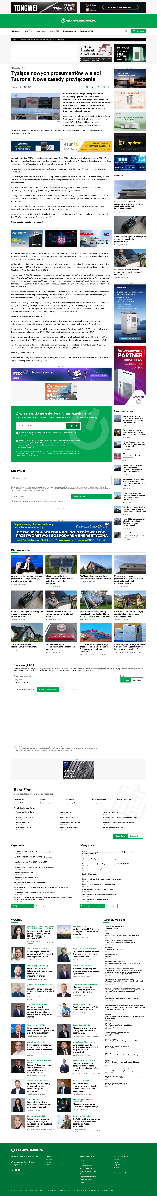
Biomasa (43, 799)
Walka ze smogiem (86, 1179)
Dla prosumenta (69, 31)
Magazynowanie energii (88, 1177)
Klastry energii (45, 803)
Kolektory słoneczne (73, 803)
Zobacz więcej (135, 836)
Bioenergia (83, 1174)
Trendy (24, 68)
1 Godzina (137, 680)
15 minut (126, 680)
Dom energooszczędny (88, 1171)
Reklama (117, 1167)
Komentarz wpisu (80, 496)
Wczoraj (25, 689)
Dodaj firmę (120, 836)
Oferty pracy (41, 31)
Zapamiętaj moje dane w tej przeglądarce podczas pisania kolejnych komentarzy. (40, 501)
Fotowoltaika (19, 803)
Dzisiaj (47, 689)
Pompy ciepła (96, 803)
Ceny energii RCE (86, 31)
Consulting (70, 799)
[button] (126, 31)
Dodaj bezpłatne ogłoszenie (22, 906)
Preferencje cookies (121, 1173)
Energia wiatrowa (124, 799)
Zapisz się (73, 426)
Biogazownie (19, 799)
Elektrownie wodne (98, 799)
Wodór (82, 1182)
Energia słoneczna (86, 1163)
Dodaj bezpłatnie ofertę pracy (91, 906)
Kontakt (116, 1162)
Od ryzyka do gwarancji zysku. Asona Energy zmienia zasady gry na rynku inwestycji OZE (40, 39)
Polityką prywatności (71, 487)
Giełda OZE (54, 31)
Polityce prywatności (32, 455)
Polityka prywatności (121, 1157)
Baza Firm (28, 31)
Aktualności (15, 31)
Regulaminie (19, 455)
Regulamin (39, 487)
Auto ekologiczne (86, 1168)
